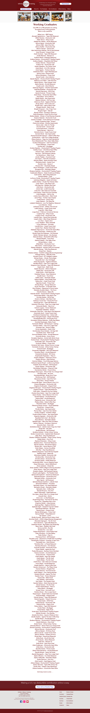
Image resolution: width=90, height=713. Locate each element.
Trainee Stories (69, 698)
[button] (36, 9)
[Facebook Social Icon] (21, 701)
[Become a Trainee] (26, 9)
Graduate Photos (70, 694)
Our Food (61, 700)
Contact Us (61, 705)
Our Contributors (69, 700)
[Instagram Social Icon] (24, 701)
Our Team (61, 698)
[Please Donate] (65, 4)
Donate (60, 702)
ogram (65, 696)
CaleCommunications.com (48, 710)
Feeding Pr (61, 696)
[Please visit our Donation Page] (45, 686)
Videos (67, 705)
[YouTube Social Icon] (27, 701)
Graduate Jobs (69, 696)
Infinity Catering (69, 702)
